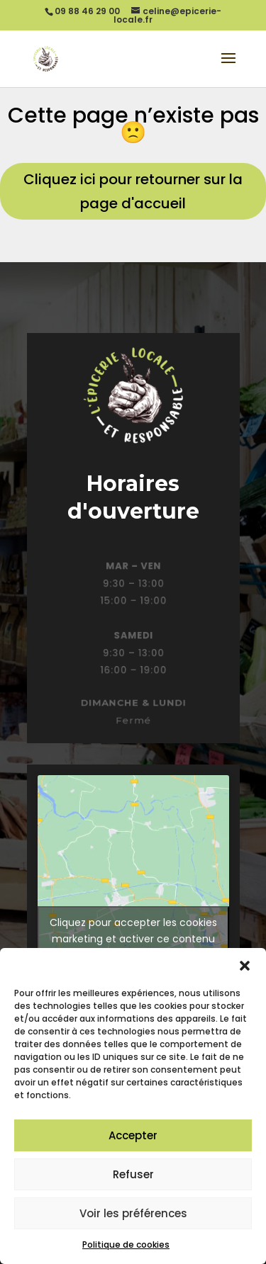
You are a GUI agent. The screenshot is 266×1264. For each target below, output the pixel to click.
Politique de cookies (126, 1244)
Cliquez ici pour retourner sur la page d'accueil (133, 191)
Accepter (133, 1135)
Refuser (133, 1174)
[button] (245, 966)
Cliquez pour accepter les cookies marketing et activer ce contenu (133, 930)
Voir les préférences (133, 1213)
